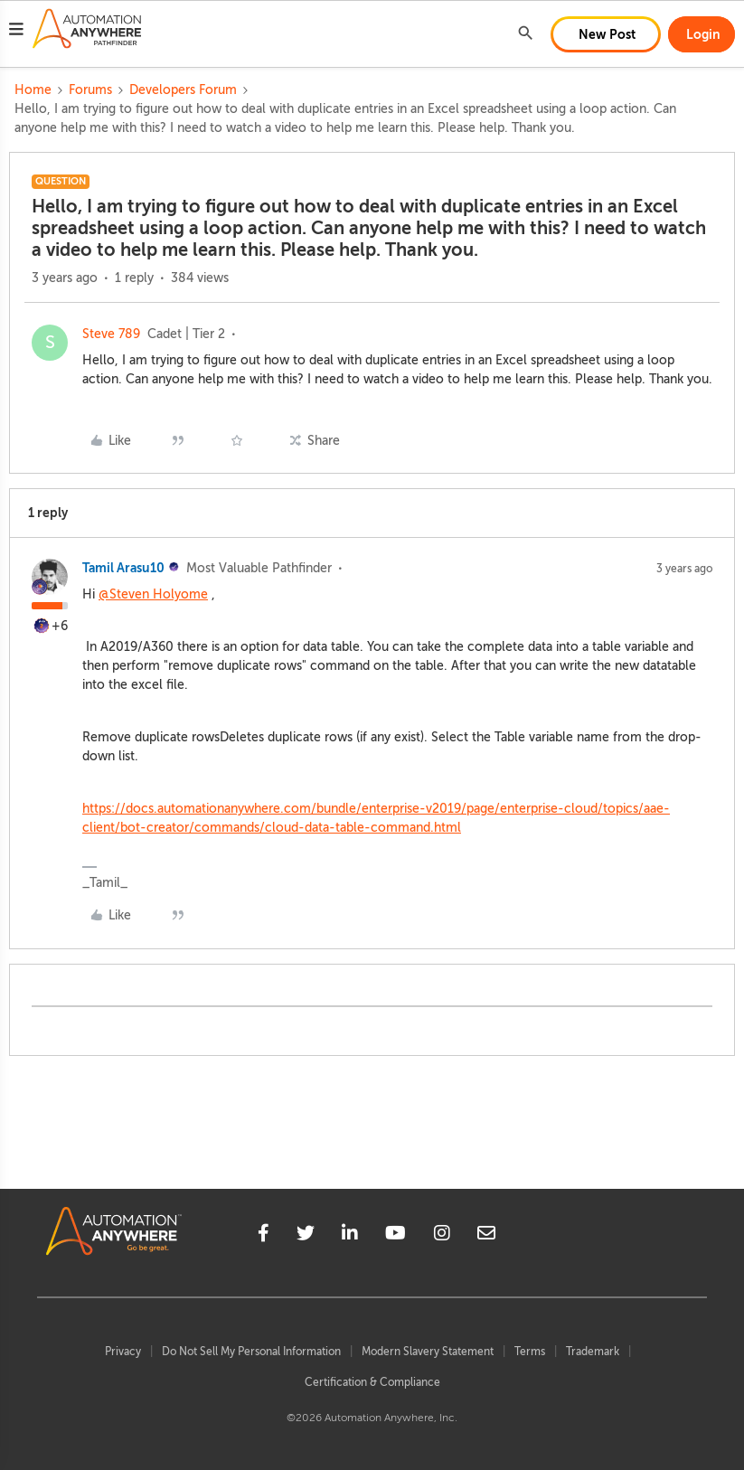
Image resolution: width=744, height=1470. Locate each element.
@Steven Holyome (153, 594)
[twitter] (306, 1236)
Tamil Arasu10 (123, 568)
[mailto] (486, 1236)
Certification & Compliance (372, 1382)
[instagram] (442, 1236)
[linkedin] (350, 1236)
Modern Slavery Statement (428, 1351)
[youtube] (395, 1236)
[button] (16, 31)
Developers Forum (183, 90)
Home (33, 90)
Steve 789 (111, 334)
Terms (529, 1351)
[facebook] (263, 1236)
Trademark (592, 1351)
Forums (90, 90)
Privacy (123, 1351)
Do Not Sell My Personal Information (251, 1351)
